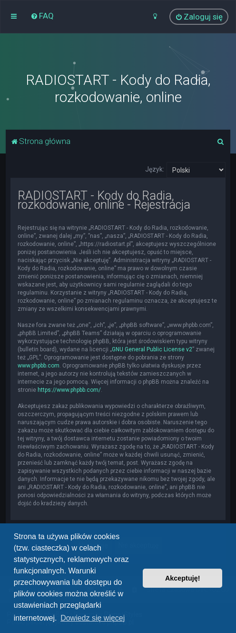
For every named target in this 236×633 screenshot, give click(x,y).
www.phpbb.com (38, 365)
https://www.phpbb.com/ (69, 390)
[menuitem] (42, 16)
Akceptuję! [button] (182, 578)
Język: (154, 169)
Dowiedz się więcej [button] (92, 618)
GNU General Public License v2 (152, 349)
